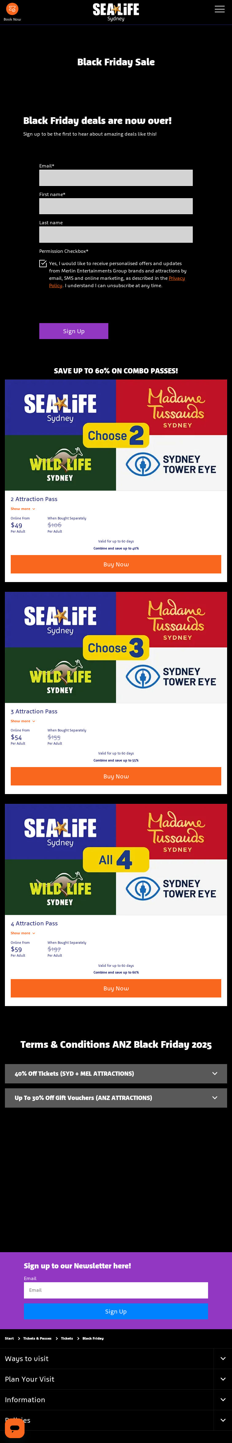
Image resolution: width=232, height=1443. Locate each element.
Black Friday (93, 1338)
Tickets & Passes (37, 1338)
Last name (51, 223)
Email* (46, 166)
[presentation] (86, 306)
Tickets (67, 1338)
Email (30, 1278)
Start (9, 1338)
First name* (52, 194)
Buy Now (116, 564)
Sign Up (74, 331)
